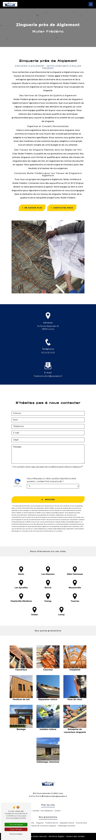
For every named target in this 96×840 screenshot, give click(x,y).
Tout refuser (16, 829)
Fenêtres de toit (51, 823)
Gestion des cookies (75, 836)
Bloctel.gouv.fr (16, 520)
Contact (57, 811)
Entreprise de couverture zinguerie (42, 826)
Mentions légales (56, 836)
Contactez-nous (61, 208)
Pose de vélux (81, 823)
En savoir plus (32, 208)
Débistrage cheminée (66, 826)
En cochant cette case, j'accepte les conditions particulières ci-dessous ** (48, 455)
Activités (36, 811)
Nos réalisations (47, 811)
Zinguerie (40, 823)
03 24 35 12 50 (48, 353)
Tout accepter (16, 824)
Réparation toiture (67, 823)
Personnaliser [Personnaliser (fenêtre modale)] (16, 834)
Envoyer (50, 488)
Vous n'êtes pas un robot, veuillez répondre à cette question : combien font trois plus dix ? (51, 468)
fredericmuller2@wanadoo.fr (54, 796)
